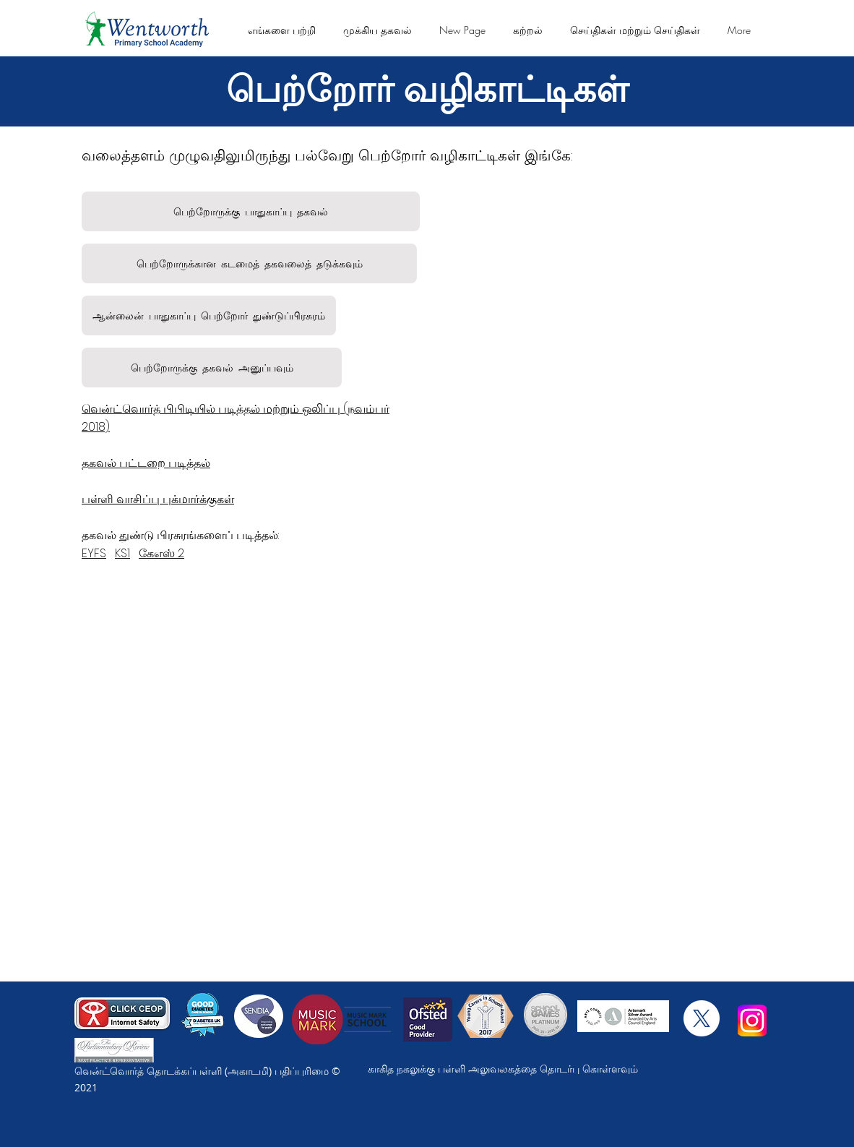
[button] (281, 30)
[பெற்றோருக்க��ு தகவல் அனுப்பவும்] (212, 367)
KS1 (122, 553)
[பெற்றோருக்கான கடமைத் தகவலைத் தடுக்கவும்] (249, 263)
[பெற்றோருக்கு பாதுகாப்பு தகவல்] (251, 211)
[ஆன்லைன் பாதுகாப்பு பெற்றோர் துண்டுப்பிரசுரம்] (209, 315)
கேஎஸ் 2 (161, 553)
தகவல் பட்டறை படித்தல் (146, 463)
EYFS (94, 553)
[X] (701, 1018)
